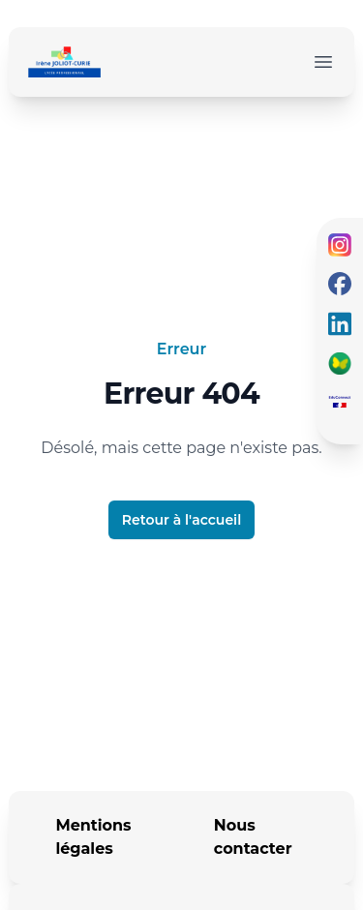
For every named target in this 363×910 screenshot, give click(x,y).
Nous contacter (253, 837)
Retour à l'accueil (181, 520)
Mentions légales (93, 837)
